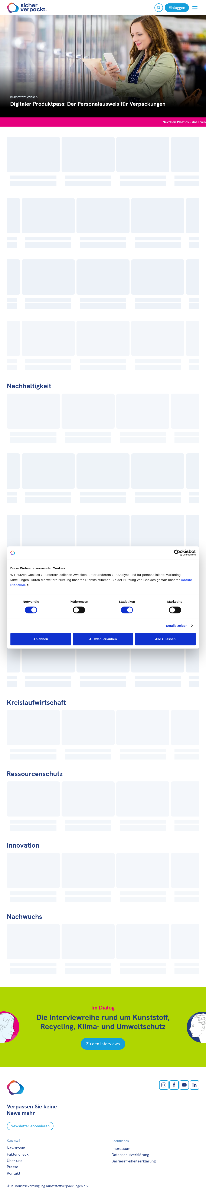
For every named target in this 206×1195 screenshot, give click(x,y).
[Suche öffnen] (158, 7)
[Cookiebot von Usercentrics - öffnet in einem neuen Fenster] (177, 553)
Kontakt (13, 1173)
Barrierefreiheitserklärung (134, 1161)
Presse (12, 1166)
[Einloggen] (177, 7)
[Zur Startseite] (27, 8)
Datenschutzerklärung (130, 1154)
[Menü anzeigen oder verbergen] (195, 7)
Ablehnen (40, 639)
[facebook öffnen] (174, 1085)
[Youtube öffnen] (184, 1085)
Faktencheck (18, 1154)
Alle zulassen (165, 639)
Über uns (14, 1160)
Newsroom (16, 1147)
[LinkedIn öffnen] (194, 1085)
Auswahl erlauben (103, 639)
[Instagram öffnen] (164, 1085)
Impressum (121, 1148)
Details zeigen (176, 625)
